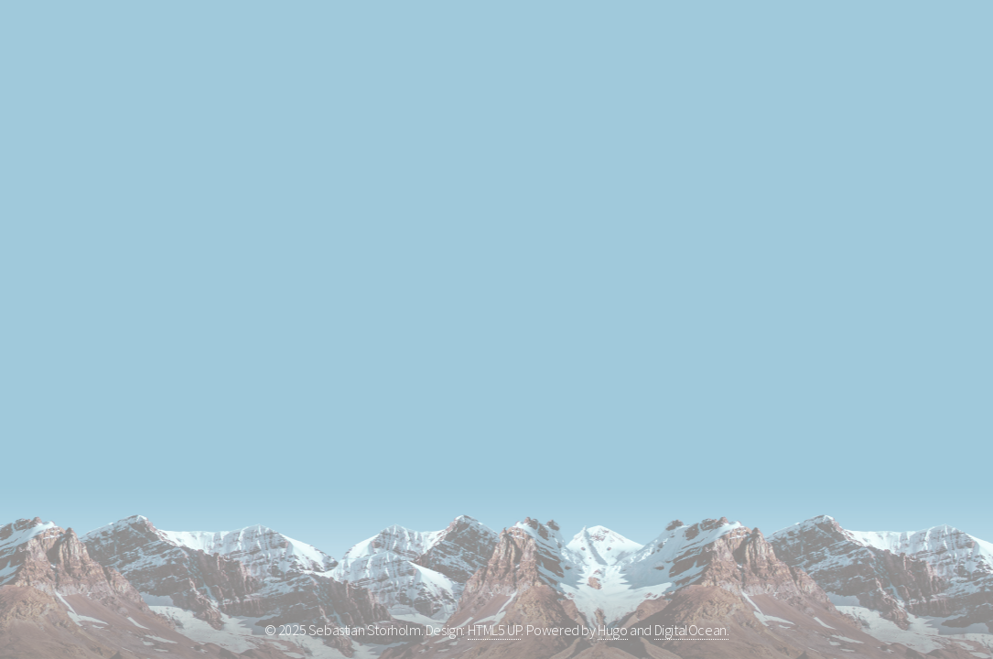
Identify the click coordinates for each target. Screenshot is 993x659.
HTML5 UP (495, 630)
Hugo (612, 630)
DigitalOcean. (691, 630)
